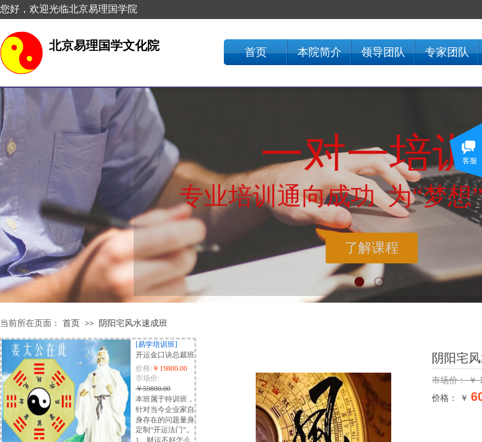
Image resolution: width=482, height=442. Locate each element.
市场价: (147, 378)
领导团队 (383, 52)
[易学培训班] (156, 344)
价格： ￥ (450, 398)
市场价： (450, 380)
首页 (256, 52)
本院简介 (319, 52)
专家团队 (447, 52)
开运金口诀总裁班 (165, 355)
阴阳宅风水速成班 (133, 323)
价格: (144, 368)
